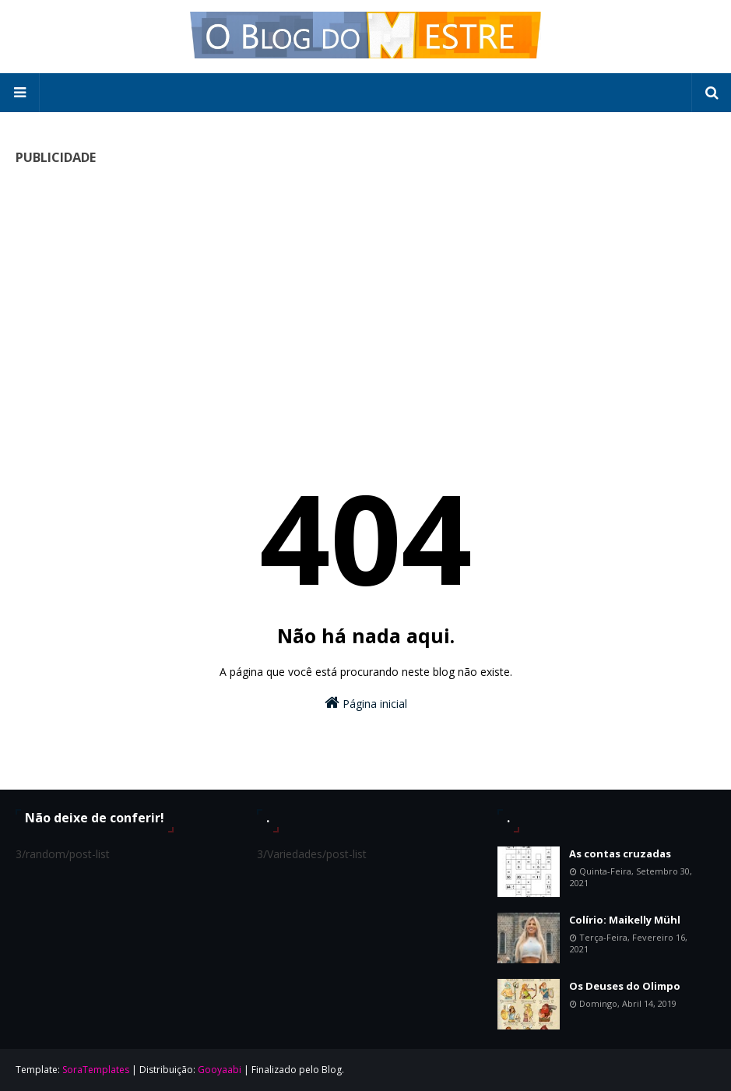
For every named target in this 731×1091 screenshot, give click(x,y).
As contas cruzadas (620, 853)
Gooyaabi (219, 1069)
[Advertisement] (365, 288)
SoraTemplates (95, 1069)
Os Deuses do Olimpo (624, 986)
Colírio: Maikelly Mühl (624, 920)
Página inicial (366, 703)
